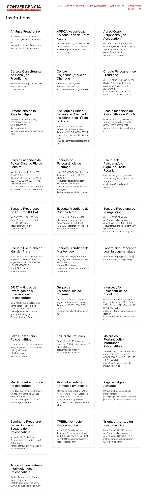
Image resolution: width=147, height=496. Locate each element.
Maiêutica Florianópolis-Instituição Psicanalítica (113, 341)
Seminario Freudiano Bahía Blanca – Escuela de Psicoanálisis (25, 427)
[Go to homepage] (24, 8)
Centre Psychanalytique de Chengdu (71, 75)
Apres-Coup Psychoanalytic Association (114, 35)
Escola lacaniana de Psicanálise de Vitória (119, 112)
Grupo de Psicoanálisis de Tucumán (69, 291)
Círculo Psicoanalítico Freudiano (119, 73)
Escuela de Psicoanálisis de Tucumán (69, 163)
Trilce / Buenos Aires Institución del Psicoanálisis (26, 468)
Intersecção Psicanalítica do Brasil (115, 291)
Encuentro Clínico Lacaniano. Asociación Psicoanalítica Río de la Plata (73, 116)
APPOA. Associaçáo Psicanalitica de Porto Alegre (73, 35)
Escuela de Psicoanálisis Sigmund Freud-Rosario (115, 165)
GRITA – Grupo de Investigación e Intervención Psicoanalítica (23, 293)
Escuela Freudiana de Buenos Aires (73, 210)
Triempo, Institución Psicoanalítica (118, 423)
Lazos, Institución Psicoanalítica (23, 337)
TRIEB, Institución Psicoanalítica (70, 423)
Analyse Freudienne (25, 31)
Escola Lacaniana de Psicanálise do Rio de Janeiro (26, 163)
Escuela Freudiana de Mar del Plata (26, 249)
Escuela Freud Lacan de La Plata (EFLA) (25, 210)
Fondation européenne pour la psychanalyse (119, 249)
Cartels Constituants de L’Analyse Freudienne (26, 75)
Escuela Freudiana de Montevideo (73, 249)
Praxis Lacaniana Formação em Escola (72, 383)
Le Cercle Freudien (71, 336)
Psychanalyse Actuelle (113, 383)
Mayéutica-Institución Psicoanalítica (26, 383)
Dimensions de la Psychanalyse (23, 112)
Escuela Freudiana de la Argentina (119, 210)
